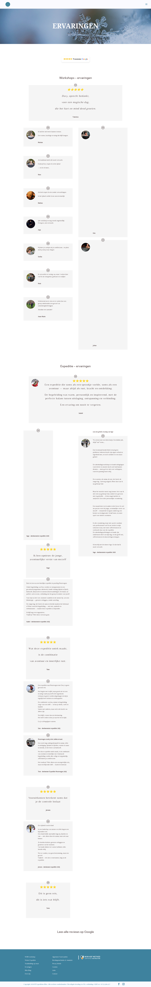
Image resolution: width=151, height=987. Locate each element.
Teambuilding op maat (32, 963)
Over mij (27, 974)
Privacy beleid (56, 963)
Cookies (54, 967)
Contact (54, 974)
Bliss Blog (28, 970)
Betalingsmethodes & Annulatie (62, 960)
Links (54, 970)
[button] (75, 59)
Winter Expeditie (30, 960)
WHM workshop (30, 957)
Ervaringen (28, 967)
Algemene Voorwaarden (60, 957)
